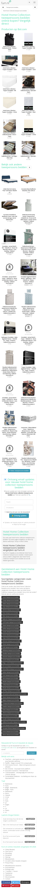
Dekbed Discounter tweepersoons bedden (14, 722)
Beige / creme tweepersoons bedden (12, 663)
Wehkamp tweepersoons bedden (11, 650)
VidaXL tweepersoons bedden (10, 603)
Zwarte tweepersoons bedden (10, 625)
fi (5, 806)
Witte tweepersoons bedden (10, 616)
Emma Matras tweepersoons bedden (12, 669)
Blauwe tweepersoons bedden (10, 688)
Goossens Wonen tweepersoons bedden (13, 728)
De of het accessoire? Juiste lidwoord (19, 837)
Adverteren (8, 875)
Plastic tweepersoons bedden (10, 709)
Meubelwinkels (9, 859)
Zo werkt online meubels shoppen (16, 861)
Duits (6, 801)
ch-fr (6, 799)
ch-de (7, 797)
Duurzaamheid (9, 867)
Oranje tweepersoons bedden (10, 600)
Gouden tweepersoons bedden (11, 719)
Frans (7, 786)
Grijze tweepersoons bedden (10, 606)
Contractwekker (10, 772)
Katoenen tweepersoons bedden (11, 656)
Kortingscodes (9, 869)
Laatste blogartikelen (10, 815)
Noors (7, 793)
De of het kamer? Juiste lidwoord (19, 842)
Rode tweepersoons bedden (10, 647)
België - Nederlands (11, 788)
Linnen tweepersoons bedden (10, 597)
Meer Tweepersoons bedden (19, 471)
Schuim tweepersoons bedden (10, 644)
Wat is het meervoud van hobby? (19, 825)
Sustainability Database (12, 776)
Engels (7, 805)
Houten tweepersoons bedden (10, 631)
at (6, 812)
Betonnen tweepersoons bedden (11, 641)
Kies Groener (9, 769)
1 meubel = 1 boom (11, 871)
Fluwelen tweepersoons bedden (11, 706)
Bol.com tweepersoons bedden (11, 666)
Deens (7, 810)
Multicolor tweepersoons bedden (11, 619)
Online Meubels (10, 849)
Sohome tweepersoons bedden (11, 610)
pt (6, 803)
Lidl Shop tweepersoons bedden (11, 691)
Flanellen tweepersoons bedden (11, 653)
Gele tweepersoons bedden (10, 716)
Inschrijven (31, 753)
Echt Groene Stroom (11, 765)
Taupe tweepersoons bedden (10, 638)
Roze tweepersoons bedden (10, 725)
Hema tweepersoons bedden (10, 678)
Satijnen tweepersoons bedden (10, 700)
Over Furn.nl (9, 851)
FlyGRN (7, 763)
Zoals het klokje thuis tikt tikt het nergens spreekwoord (19, 820)
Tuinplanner (8, 873)
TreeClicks (8, 759)
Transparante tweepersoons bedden (12, 703)
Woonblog (8, 853)
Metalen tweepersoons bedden (11, 681)
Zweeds (7, 795)
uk (6, 808)
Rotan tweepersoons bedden (10, 613)
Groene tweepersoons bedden (10, 660)
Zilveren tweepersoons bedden (11, 713)
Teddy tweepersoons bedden (10, 684)
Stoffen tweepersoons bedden (10, 628)
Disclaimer (8, 855)
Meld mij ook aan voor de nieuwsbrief (17, 512)
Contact (7, 879)
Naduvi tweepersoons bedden (10, 672)
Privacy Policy (9, 863)
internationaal (23, 771)
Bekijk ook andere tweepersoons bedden (16, 166)
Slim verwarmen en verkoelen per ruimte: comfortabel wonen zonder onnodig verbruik (19, 830)
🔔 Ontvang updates (19, 516)
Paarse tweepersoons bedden (10, 635)
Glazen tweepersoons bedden (10, 697)
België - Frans (9, 789)
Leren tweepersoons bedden (10, 675)
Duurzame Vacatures (11, 771)
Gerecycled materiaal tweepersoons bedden (14, 694)
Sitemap (7, 857)
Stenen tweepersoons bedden (10, 734)
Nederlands (8, 784)
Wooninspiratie (10, 877)
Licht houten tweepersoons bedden (12, 622)
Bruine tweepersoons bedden (10, 731)
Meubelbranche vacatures (13, 866)
